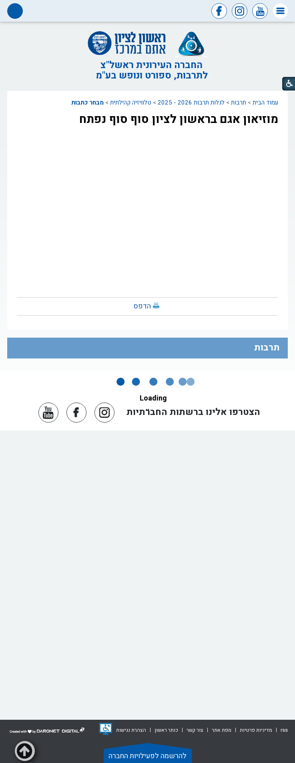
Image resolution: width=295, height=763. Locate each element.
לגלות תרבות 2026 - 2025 (191, 102)
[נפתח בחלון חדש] (105, 729)
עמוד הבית (265, 102)
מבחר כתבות (87, 102)
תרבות (238, 102)
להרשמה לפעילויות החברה (147, 756)
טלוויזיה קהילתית (130, 102)
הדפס (142, 306)
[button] (280, 11)
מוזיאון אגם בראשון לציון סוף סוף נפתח (178, 119)
